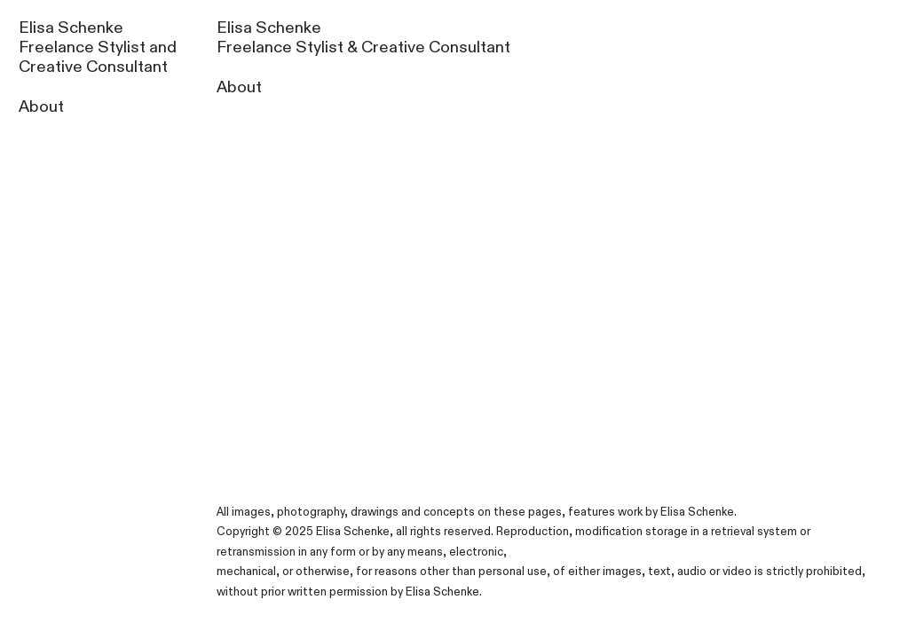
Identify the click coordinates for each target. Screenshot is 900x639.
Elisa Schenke (71, 28)
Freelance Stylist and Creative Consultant (98, 57)
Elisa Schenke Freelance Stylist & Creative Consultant (363, 38)
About (41, 107)
